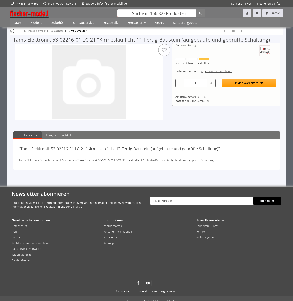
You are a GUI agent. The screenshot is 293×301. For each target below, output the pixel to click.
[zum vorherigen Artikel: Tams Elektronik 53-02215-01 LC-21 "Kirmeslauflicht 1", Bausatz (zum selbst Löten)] (225, 31)
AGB (14, 231)
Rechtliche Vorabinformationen (31, 243)
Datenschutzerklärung (78, 202)
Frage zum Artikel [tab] (58, 135)
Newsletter (110, 237)
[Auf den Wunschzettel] (164, 50)
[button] (247, 13)
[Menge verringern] (180, 83)
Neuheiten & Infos (268, 3)
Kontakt (200, 231)
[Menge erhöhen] (211, 83)
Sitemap (109, 243)
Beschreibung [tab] (27, 135)
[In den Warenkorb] (249, 83)
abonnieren (267, 201)
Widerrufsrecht (21, 254)
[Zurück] (12, 31)
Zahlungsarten (113, 226)
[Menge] (195, 83)
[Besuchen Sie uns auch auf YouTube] (148, 283)
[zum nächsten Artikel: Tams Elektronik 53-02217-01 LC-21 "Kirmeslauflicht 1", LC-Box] (241, 31)
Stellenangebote (206, 237)
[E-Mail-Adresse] (201, 201)
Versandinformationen (118, 231)
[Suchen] (156, 13)
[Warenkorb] (272, 13)
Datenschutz (20, 226)
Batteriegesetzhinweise (26, 249)
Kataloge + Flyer (241, 3)
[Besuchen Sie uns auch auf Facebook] (138, 283)
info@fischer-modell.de (112, 3)
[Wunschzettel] (257, 13)
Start (17, 22)
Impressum (19, 237)
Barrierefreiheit (21, 260)
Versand (172, 291)
